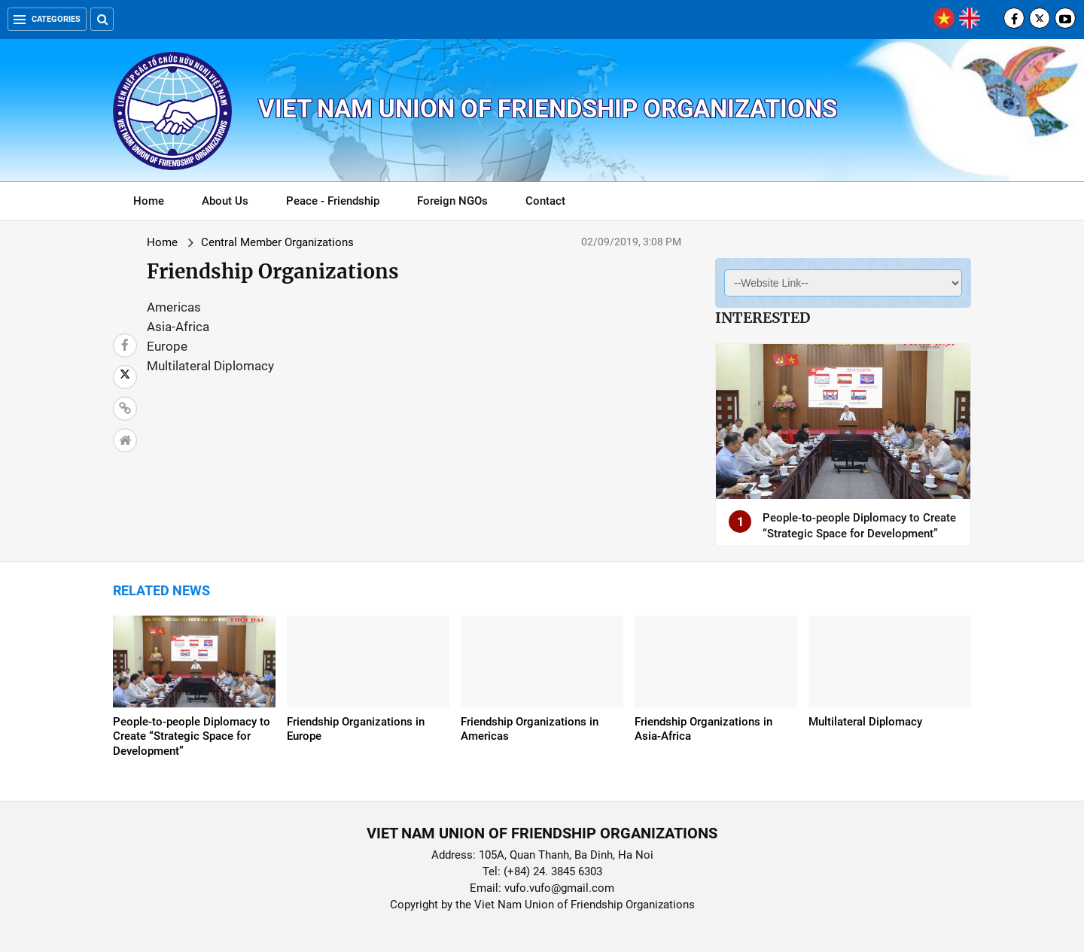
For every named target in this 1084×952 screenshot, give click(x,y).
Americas (174, 307)
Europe (167, 346)
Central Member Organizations (277, 242)
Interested (762, 318)
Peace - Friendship (332, 201)
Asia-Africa (178, 326)
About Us (225, 201)
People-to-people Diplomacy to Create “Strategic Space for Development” (191, 737)
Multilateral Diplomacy (210, 365)
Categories (47, 19)
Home (148, 201)
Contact (545, 201)
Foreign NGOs (452, 201)
